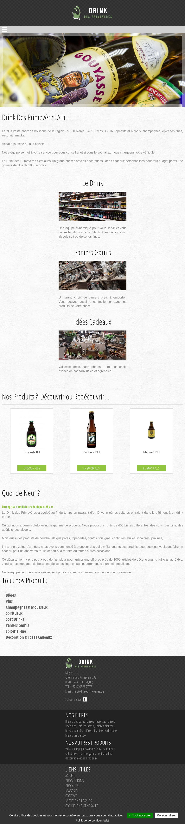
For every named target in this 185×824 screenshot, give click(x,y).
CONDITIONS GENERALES (81, 805)
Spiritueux (14, 613)
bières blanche (105, 726)
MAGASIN (71, 790)
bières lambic (86, 726)
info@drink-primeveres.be (89, 691)
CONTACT (71, 795)
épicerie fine (105, 753)
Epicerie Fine (16, 631)
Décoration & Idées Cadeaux (29, 637)
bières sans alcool (75, 735)
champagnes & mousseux (86, 748)
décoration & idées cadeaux (81, 758)
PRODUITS (71, 785)
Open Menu (5, 29)
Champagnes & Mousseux (27, 607)
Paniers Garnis (17, 625)
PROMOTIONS (74, 780)
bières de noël (73, 730)
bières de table (108, 730)
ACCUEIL (70, 775)
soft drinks (71, 753)
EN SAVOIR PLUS (32, 468)
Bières (11, 595)
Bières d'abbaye (74, 721)
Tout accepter (140, 815)
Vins (9, 601)
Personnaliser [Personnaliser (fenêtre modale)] (166, 815)
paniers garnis (88, 753)
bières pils (91, 730)
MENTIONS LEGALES (78, 800)
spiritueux (109, 748)
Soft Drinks (15, 619)
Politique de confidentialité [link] (92, 820)
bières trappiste (95, 721)
